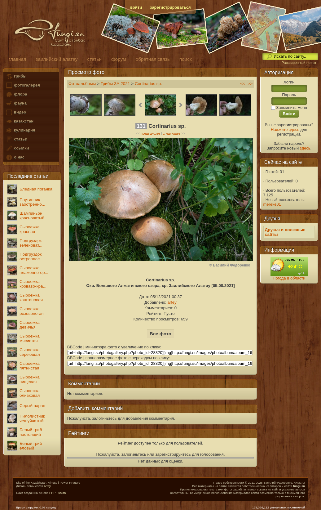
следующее (171, 133)
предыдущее (150, 133)
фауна (16, 103)
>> (250, 83)
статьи (16, 139)
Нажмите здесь (285, 129)
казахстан (19, 121)
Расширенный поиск (298, 62)
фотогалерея (22, 85)
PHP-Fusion (57, 492)
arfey (171, 302)
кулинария (20, 130)
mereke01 (272, 204)
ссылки (17, 148)
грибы (16, 76)
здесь (305, 148)
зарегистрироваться (170, 7)
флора (16, 94)
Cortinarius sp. (148, 83)
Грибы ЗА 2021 (115, 83)
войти (136, 7)
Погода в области (289, 278)
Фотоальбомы (82, 83)
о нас (14, 157)
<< (242, 83)
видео (15, 112)
